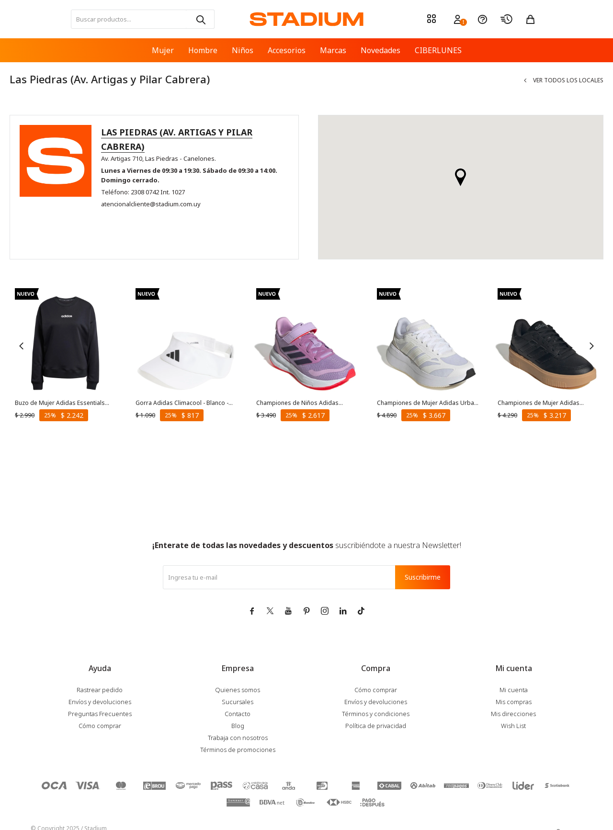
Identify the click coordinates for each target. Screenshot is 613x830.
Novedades (380, 50)
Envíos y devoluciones (99, 701)
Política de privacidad (375, 725)
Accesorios (287, 50)
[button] (200, 19)
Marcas (333, 50)
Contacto (237, 713)
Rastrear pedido (100, 689)
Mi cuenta (513, 689)
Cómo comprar (100, 725)
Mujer (163, 50)
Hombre (202, 50)
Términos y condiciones (375, 713)
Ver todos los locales (568, 80)
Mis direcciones (513, 713)
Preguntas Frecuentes (100, 713)
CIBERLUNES (438, 50)
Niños (242, 50)
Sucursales (237, 701)
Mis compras (514, 701)
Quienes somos (237, 689)
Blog (237, 725)
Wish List (513, 725)
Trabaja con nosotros (238, 737)
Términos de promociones (237, 749)
